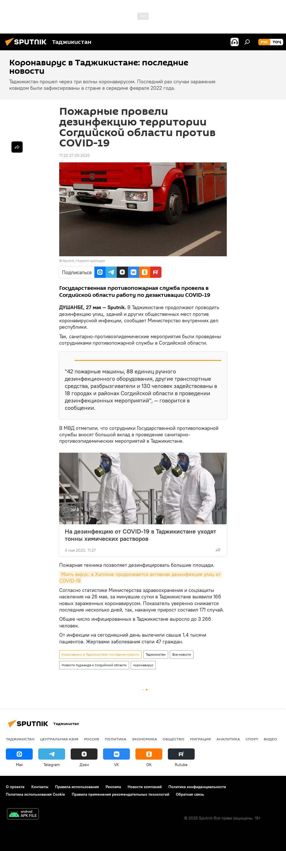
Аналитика (228, 738)
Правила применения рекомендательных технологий (120, 794)
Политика (115, 738)
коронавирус (143, 665)
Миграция (200, 738)
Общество (173, 738)
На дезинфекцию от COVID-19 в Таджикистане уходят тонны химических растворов (140, 535)
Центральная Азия (59, 738)
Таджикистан (156, 654)
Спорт (252, 738)
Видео (270, 738)
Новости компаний (145, 786)
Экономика (144, 738)
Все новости (181, 654)
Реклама (113, 786)
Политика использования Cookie (35, 794)
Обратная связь (190, 794)
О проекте (15, 786)
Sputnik (69, 261)
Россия (91, 738)
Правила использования (77, 786)
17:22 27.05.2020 (74, 155)
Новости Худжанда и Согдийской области (94, 665)
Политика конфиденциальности (197, 786)
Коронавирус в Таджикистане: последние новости (100, 654)
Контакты (39, 786)
